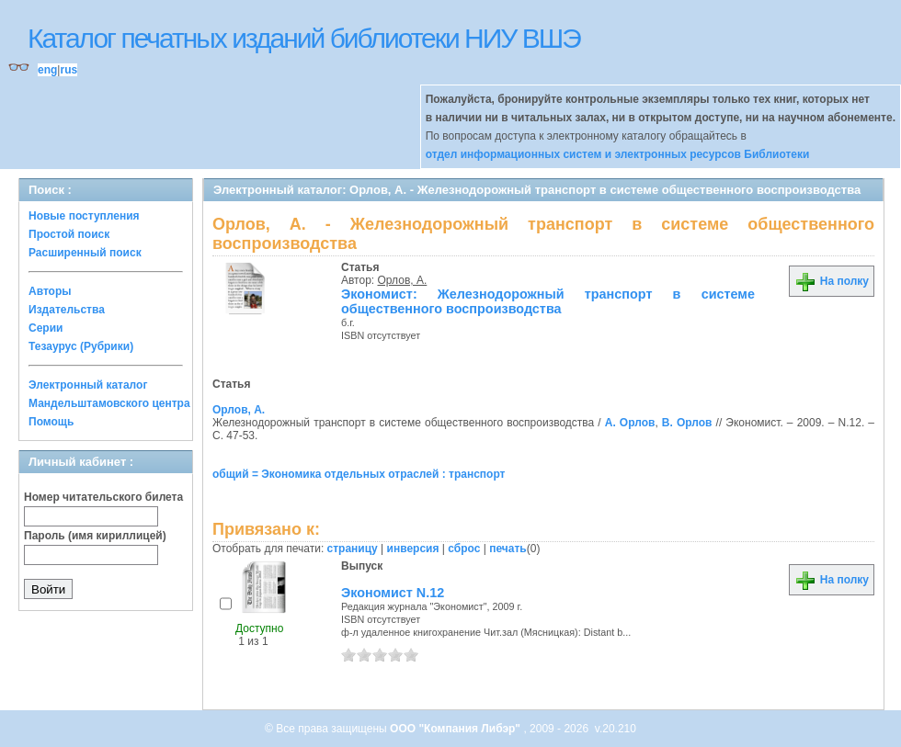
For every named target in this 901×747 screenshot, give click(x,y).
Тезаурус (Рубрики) (81, 346)
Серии (46, 328)
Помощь (51, 421)
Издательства (67, 309)
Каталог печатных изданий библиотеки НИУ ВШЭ (304, 38)
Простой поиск (69, 234)
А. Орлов (630, 422)
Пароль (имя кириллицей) (95, 535)
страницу (352, 548)
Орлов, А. (403, 280)
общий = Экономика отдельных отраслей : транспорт (358, 474)
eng (47, 69)
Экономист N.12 (392, 592)
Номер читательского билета (103, 497)
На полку (831, 281)
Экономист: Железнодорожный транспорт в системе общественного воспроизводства (548, 301)
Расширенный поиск (85, 252)
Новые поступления (84, 215)
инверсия (413, 548)
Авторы (50, 291)
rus (68, 69)
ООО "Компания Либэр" (456, 728)
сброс (464, 548)
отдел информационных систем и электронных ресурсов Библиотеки (618, 154)
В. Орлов (687, 422)
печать (508, 548)
